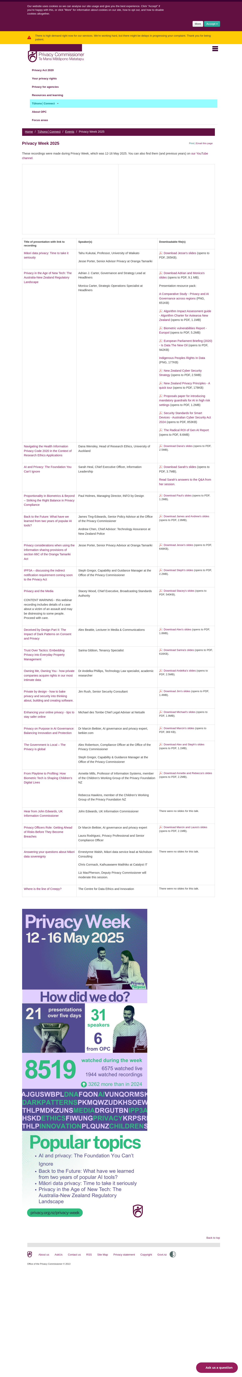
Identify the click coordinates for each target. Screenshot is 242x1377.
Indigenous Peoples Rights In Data (182, 358)
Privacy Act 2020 (45, 70)
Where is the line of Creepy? (43, 889)
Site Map (102, 1254)
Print (191, 143)
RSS (89, 1254)
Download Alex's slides (177, 629)
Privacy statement (124, 1254)
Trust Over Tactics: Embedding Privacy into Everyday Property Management (44, 655)
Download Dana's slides (178, 446)
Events (69, 131)
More (198, 23)
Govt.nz (162, 1254)
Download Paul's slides (178, 495)
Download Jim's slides (177, 691)
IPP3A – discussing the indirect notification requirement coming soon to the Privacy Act (48, 575)
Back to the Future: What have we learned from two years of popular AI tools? (48, 521)
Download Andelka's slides (180, 670)
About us (44, 1254)
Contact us (74, 1254)
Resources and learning (50, 95)
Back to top (213, 1237)
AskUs (59, 1254)
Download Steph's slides (178, 570)
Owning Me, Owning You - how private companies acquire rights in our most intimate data (49, 675)
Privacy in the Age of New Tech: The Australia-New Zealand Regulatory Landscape (48, 277)
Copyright (146, 1254)
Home (29, 131)
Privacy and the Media (38, 591)
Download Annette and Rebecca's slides (188, 773)
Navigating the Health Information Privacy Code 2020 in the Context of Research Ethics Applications (48, 451)
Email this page (204, 143)
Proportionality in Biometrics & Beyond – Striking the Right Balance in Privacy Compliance (49, 500)
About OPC (42, 112)
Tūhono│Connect (46, 103)
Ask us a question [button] (216, 1367)
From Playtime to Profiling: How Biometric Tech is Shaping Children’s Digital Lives (48, 778)
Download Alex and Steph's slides (184, 744)
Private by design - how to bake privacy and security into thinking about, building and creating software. (49, 696)
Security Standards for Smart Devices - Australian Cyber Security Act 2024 (185, 417)
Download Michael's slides (179, 712)
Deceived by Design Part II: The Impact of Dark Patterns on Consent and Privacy (47, 634)
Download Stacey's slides (179, 590)
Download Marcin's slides (179, 728)
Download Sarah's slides (180, 467)
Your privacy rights (47, 79)
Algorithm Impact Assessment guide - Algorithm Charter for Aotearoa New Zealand (185, 315)
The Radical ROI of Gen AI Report (186, 430)
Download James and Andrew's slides (186, 516)
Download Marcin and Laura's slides (185, 827)
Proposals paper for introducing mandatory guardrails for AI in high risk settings (184, 400)
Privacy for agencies (48, 87)
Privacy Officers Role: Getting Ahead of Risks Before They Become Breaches (48, 832)
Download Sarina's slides (179, 650)
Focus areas (42, 120)
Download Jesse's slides (180, 253)
